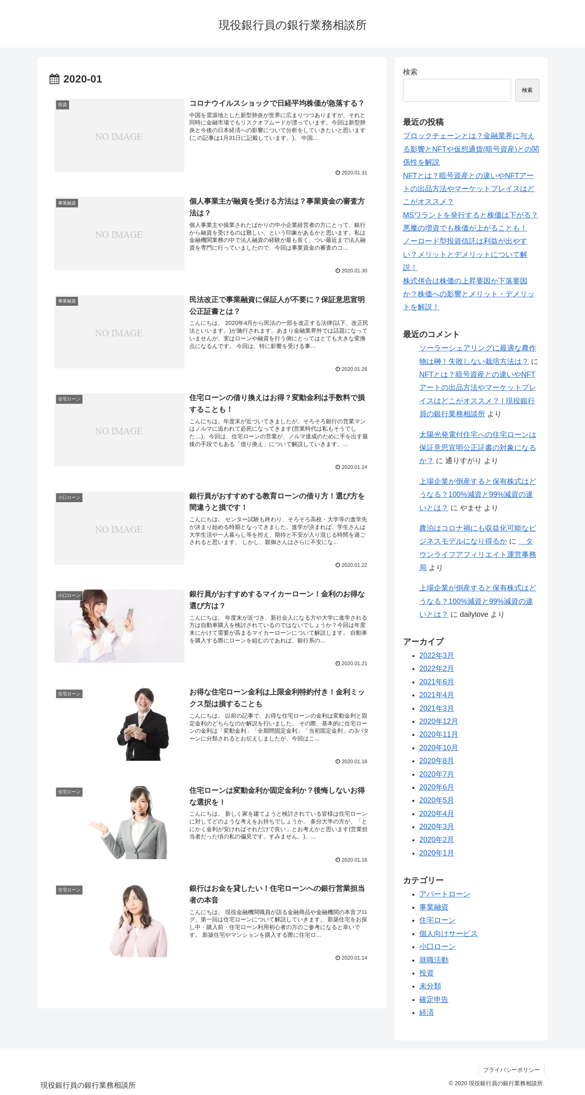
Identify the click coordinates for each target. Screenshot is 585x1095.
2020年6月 (436, 787)
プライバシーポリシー (511, 1070)
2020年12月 (438, 721)
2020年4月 (436, 814)
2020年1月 (436, 853)
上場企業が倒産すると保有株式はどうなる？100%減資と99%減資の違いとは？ (477, 494)
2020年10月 (438, 748)
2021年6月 (436, 682)
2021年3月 (436, 708)
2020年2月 (436, 840)
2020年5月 (436, 800)
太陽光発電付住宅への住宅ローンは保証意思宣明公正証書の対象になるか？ (477, 448)
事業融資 (433, 907)
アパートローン (444, 894)
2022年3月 (436, 655)
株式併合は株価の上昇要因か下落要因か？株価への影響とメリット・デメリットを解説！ (469, 294)
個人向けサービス (448, 934)
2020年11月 (438, 734)
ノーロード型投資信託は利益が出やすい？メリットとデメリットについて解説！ (465, 254)
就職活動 (433, 960)
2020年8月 (436, 761)
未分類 (430, 986)
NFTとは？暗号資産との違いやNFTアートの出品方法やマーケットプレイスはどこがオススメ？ (469, 189)
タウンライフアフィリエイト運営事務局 (477, 554)
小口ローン (437, 947)
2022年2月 (436, 668)
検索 (410, 72)
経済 (426, 1012)
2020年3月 (436, 827)
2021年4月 (436, 695)
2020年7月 (436, 774)
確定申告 (433, 999)
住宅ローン (437, 920)
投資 (426, 973)
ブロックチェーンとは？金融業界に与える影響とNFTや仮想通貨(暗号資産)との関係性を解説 (471, 149)
